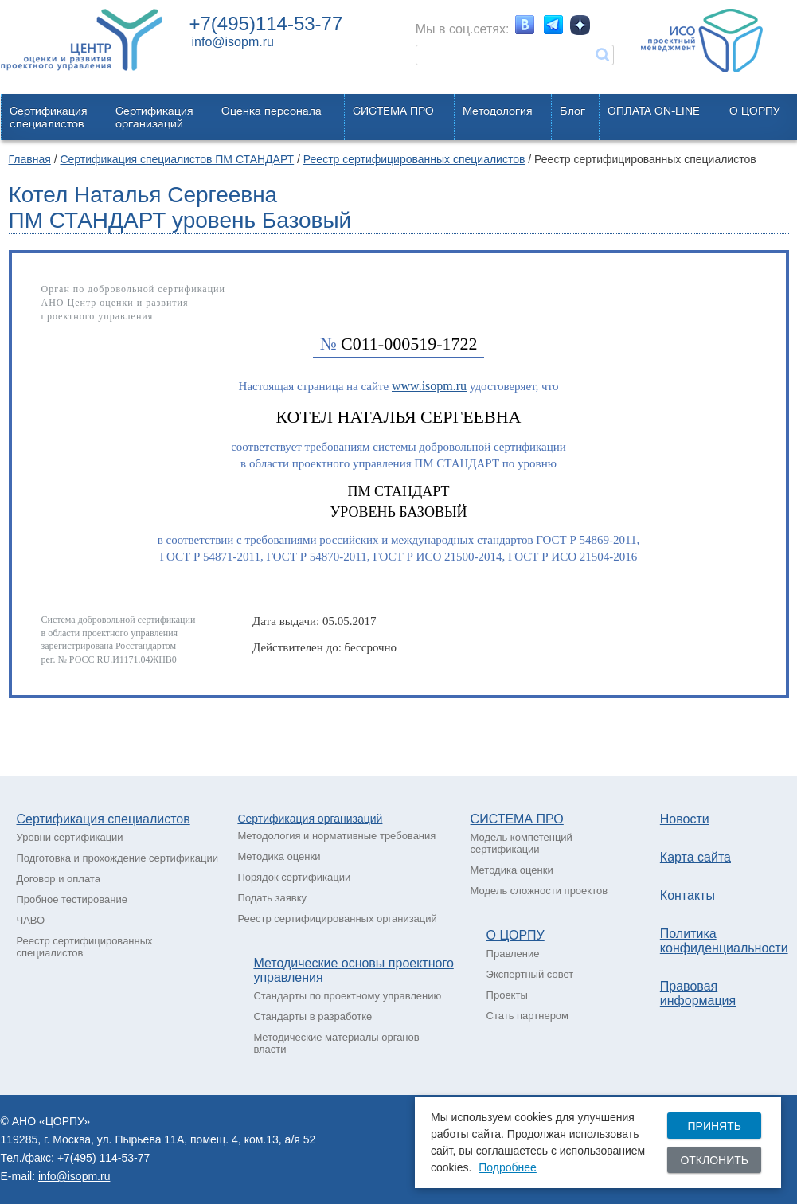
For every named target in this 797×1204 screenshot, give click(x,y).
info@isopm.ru (233, 42)
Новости (684, 819)
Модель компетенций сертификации (521, 843)
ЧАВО (31, 920)
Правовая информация (698, 993)
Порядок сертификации (293, 877)
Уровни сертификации (70, 837)
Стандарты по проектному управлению (347, 996)
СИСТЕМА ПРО (393, 110)
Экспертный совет (530, 974)
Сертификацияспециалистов (49, 117)
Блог (572, 110)
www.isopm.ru (429, 386)
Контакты (687, 895)
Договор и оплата (58, 879)
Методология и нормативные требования (336, 836)
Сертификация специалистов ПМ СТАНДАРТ (177, 159)
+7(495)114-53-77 (266, 23)
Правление (513, 954)
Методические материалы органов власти (336, 1043)
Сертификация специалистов (103, 819)
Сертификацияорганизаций (154, 117)
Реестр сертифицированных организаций (336, 918)
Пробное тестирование (72, 899)
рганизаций (353, 818)
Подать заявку (272, 898)
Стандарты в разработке (312, 1016)
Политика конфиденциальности (724, 941)
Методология (498, 110)
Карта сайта (695, 857)
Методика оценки (278, 856)
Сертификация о (280, 818)
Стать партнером (527, 1016)
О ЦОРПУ (754, 110)
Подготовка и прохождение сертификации (118, 858)
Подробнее (508, 1167)
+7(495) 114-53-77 (103, 1157)
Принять (713, 1126)
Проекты (507, 995)
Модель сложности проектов (539, 891)
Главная (30, 159)
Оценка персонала (271, 110)
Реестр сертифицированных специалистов (414, 159)
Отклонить (714, 1160)
